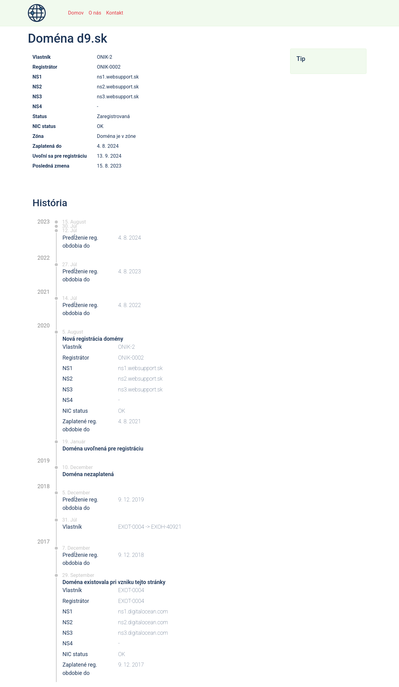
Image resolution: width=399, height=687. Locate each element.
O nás (94, 13)
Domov (76, 13)
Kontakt (114, 13)
